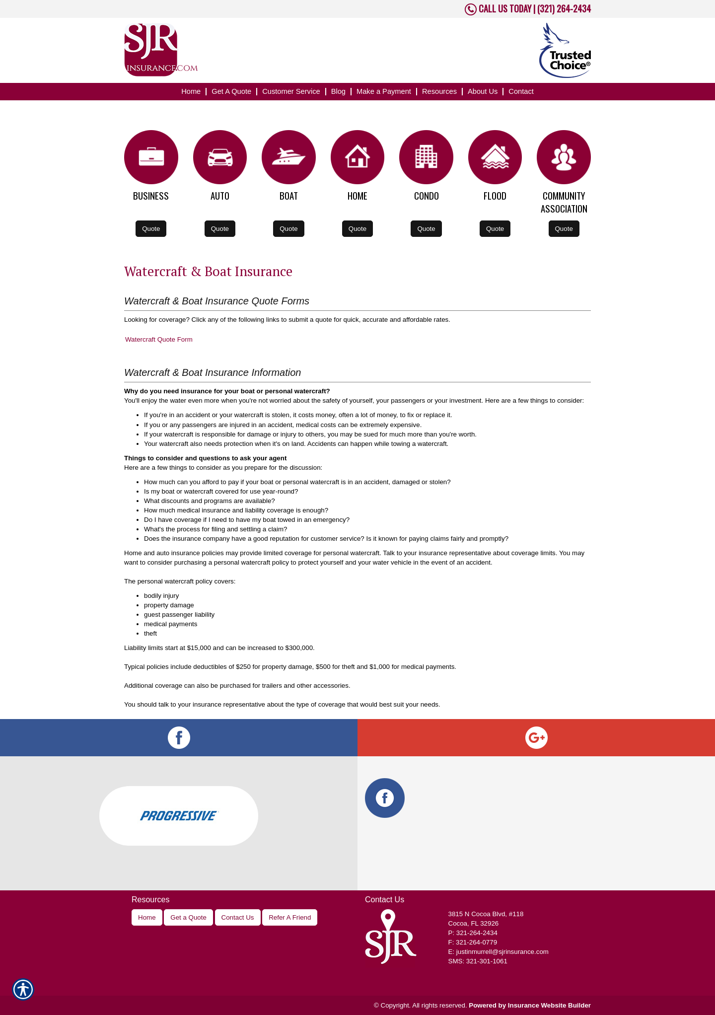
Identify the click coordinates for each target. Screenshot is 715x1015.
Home (147, 917)
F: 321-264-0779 (473, 942)
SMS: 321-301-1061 (477, 961)
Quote (151, 228)
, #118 (486, 914)
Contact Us (237, 917)
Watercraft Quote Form (159, 339)
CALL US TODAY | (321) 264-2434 (534, 8)
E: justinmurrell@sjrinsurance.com (498, 951)
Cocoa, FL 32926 (473, 923)
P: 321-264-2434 (473, 933)
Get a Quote (188, 917)
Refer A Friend (290, 917)
